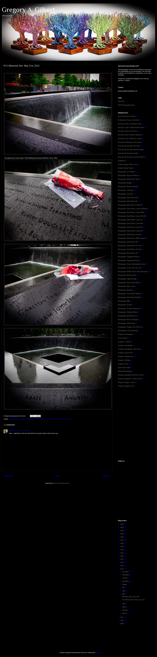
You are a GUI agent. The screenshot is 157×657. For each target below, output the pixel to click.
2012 (122, 569)
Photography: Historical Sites (62, 419)
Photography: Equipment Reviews (129, 260)
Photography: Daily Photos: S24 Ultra (130, 249)
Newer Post (8, 476)
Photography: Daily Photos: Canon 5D (130, 205)
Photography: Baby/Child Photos (128, 175)
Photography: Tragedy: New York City (130, 327)
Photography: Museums (125, 290)
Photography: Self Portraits (126, 323)
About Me (121, 101)
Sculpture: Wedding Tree (126, 356)
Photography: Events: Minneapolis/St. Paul (131, 264)
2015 (122, 559)
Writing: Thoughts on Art (126, 386)
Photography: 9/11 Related (17, 419)
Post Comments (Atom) (61, 483)
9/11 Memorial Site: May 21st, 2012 (133, 600)
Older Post (106, 476)
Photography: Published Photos (128, 312)
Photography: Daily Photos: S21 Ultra (130, 245)
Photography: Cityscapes (126, 190)
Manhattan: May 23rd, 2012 (131, 597)
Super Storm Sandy (124, 367)
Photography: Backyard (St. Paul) (128, 179)
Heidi (11, 430)
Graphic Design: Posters (125, 168)
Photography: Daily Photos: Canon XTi (130, 231)
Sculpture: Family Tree (125, 353)
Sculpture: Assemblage (125, 345)
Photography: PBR (124, 301)
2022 (122, 537)
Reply (11, 436)
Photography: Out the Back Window (129, 293)
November (125, 575)
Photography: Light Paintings (127, 279)
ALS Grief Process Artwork (126, 116)
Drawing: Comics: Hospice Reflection (130, 135)
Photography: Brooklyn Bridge (127, 186)
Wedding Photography (125, 371)
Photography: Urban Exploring (127, 330)
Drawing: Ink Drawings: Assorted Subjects (131, 157)
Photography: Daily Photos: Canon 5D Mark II (132, 209)
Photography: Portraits (125, 305)
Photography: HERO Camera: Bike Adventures (133, 271)
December (125, 572)
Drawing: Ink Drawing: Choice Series (130, 142)
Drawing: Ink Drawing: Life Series (129, 146)
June (123, 591)
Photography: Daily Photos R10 (128, 197)
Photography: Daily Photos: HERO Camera (131, 238)
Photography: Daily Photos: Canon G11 (39, 419)
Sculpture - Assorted (124, 342)
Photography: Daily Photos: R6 (128, 242)
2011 (122, 617)
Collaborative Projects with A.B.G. (129, 120)
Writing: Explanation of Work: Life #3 (130, 379)
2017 (122, 553)
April (124, 604)
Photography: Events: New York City (129, 268)
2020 (122, 543)
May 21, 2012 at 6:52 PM (21, 430)
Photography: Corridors (125, 194)
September (125, 581)
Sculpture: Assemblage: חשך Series (129, 349)
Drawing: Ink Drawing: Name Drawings (130, 149)
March (124, 607)
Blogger (98, 652)
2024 (122, 531)
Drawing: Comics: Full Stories (127, 131)
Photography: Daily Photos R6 (127, 201)
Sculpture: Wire (123, 364)
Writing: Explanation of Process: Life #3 (131, 375)
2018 (122, 550)
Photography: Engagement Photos (128, 257)
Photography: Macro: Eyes (126, 286)
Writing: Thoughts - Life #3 (126, 382)
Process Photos (122, 338)
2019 (122, 546)
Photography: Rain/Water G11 (127, 316)
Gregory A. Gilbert (28, 9)
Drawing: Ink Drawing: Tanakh (128, 153)
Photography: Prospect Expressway (129, 308)
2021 (122, 540)
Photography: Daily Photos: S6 (127, 253)
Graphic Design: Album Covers (128, 164)
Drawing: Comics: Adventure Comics (130, 124)
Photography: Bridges (125, 183)
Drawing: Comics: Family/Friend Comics (131, 127)
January (125, 613)
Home (57, 476)
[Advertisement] (135, 407)
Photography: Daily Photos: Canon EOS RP (132, 216)
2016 (122, 556)
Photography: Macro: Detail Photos (129, 282)
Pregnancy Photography (125, 334)
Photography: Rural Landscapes (128, 319)
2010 (122, 620)
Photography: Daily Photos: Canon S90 (130, 223)
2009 (122, 623)
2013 (122, 566)
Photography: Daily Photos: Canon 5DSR (131, 212)
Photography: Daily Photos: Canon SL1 (130, 227)
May (123, 594)
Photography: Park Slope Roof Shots (129, 297)
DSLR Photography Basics (126, 105)
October (125, 578)
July (123, 587)
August (124, 584)
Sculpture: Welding (124, 360)
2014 (122, 562)
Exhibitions (121, 161)
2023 (122, 534)
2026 (122, 524)
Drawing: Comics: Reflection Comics (130, 138)
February (125, 610)
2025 (122, 527)
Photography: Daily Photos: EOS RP (129, 234)
